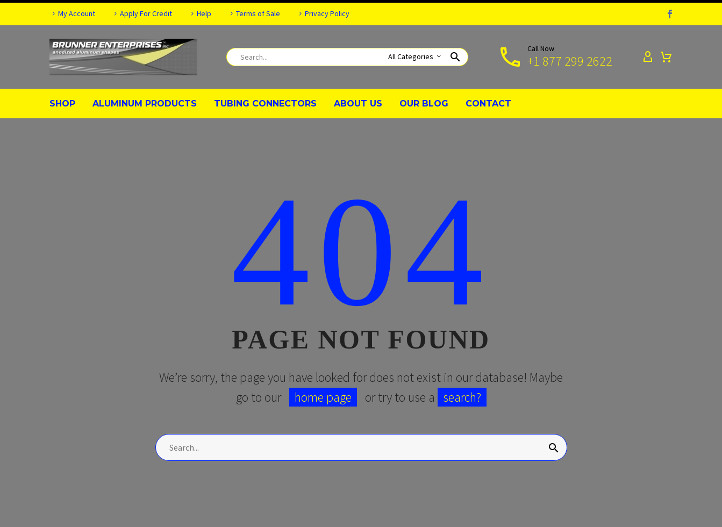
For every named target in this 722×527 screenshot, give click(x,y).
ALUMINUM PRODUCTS (144, 103)
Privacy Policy (327, 13)
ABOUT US (358, 103)
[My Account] (647, 57)
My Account (76, 13)
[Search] (347, 57)
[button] (455, 57)
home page (323, 397)
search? (462, 397)
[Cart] (666, 57)
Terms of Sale (258, 13)
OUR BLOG (423, 103)
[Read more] (554, 57)
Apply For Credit (146, 13)
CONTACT (488, 103)
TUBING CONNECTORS (265, 103)
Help (204, 13)
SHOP (62, 103)
